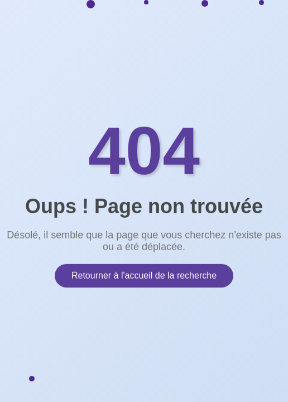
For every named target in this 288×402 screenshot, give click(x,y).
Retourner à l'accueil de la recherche (144, 275)
